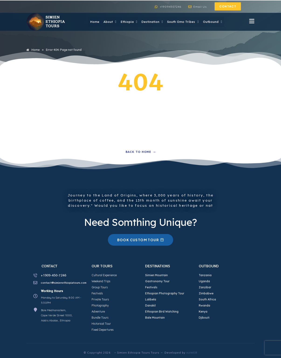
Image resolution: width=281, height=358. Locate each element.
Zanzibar (205, 287)
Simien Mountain (156, 275)
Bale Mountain (155, 317)
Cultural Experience (104, 275)
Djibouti (204, 317)
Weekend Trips (101, 281)
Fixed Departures (103, 329)
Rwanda (204, 305)
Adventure (98, 311)
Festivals (97, 293)
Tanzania (205, 275)
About (108, 22)
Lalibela (150, 299)
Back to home (141, 152)
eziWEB (191, 352)
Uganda (204, 281)
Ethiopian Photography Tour (164, 293)
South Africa (207, 299)
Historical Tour (101, 323)
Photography (100, 305)
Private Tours (100, 299)
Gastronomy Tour (157, 281)
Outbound (212, 22)
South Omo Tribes (182, 22)
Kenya (203, 311)
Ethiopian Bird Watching (161, 311)
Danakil (150, 305)
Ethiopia (127, 22)
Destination (151, 22)
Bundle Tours (100, 317)
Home (92, 22)
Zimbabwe (206, 293)
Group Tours (100, 287)
